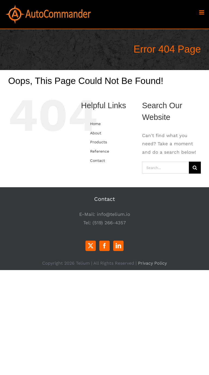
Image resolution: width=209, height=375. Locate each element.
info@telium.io (113, 214)
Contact (97, 160)
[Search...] (165, 168)
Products (98, 142)
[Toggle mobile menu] (202, 12)
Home (95, 124)
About (95, 133)
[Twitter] (90, 246)
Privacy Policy (152, 263)
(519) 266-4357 (109, 222)
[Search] (195, 168)
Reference (99, 151)
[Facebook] (104, 246)
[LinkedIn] (118, 246)
